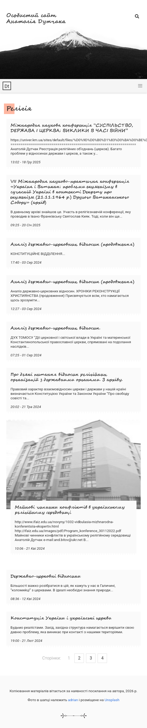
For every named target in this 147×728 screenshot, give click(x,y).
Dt (6, 86)
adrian (73, 700)
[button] (140, 86)
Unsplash (112, 700)
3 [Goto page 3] (91, 658)
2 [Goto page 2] (79, 658)
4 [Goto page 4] (102, 658)
